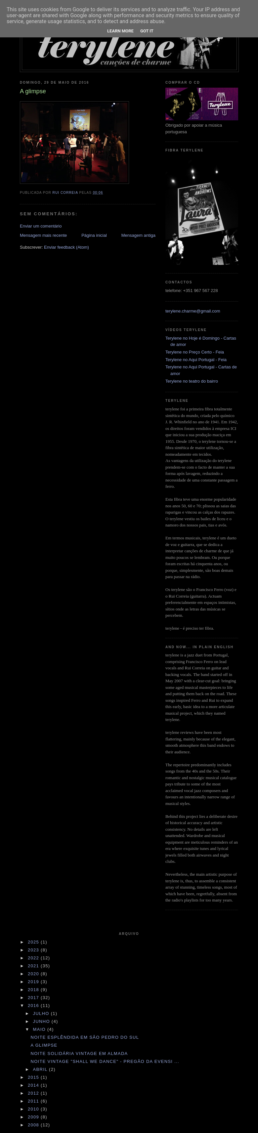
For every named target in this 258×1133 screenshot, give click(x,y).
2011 (34, 1101)
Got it (146, 30)
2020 (34, 973)
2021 (34, 965)
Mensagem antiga (138, 235)
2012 (34, 1093)
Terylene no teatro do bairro (191, 381)
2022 (34, 957)
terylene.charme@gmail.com (192, 311)
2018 (34, 989)
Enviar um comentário (41, 226)
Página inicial (94, 235)
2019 (34, 981)
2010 (34, 1109)
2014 (34, 1085)
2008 (34, 1124)
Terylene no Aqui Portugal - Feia (196, 359)
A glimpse (43, 1045)
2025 (34, 942)
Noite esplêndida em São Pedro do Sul (84, 1037)
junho (42, 1021)
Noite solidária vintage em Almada (79, 1053)
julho (42, 1013)
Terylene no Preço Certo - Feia (194, 352)
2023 (34, 949)
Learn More (120, 30)
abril (41, 1069)
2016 (34, 1005)
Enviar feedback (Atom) (66, 247)
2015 (34, 1077)
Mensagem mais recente (43, 235)
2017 (34, 997)
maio (40, 1029)
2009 (34, 1116)
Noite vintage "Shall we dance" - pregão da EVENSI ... (104, 1061)
